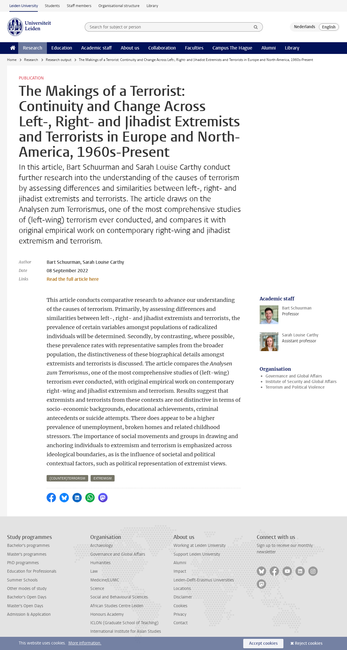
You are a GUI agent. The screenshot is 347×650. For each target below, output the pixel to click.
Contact (181, 623)
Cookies (180, 606)
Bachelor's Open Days (26, 597)
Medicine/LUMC (104, 580)
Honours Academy (107, 614)
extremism (102, 478)
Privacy (180, 614)
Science (97, 588)
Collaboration (162, 48)
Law (94, 571)
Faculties (194, 48)
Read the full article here (73, 279)
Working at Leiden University (200, 545)
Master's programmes (26, 554)
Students (52, 5)
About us (130, 48)
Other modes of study (27, 588)
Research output (58, 59)
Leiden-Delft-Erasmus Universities (204, 580)
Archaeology (101, 545)
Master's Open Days (25, 606)
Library (152, 5)
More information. (84, 643)
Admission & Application (29, 614)
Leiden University (23, 5)
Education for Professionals (31, 571)
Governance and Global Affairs (294, 376)
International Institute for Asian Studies (125, 631)
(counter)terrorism (67, 478)
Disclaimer (183, 597)
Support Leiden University (197, 554)
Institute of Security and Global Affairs (301, 381)
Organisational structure (119, 5)
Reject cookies (308, 643)
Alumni (268, 48)
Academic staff (96, 48)
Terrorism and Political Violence (295, 387)
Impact (180, 571)
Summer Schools (22, 580)
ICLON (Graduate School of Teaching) (124, 623)
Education (61, 48)
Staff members (79, 5)
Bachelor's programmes (28, 545)
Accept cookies (263, 643)
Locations (182, 588)
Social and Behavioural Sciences (119, 597)
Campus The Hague (232, 48)
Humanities (100, 563)
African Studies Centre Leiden (116, 606)
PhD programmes (23, 563)
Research (32, 48)
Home (11, 59)
